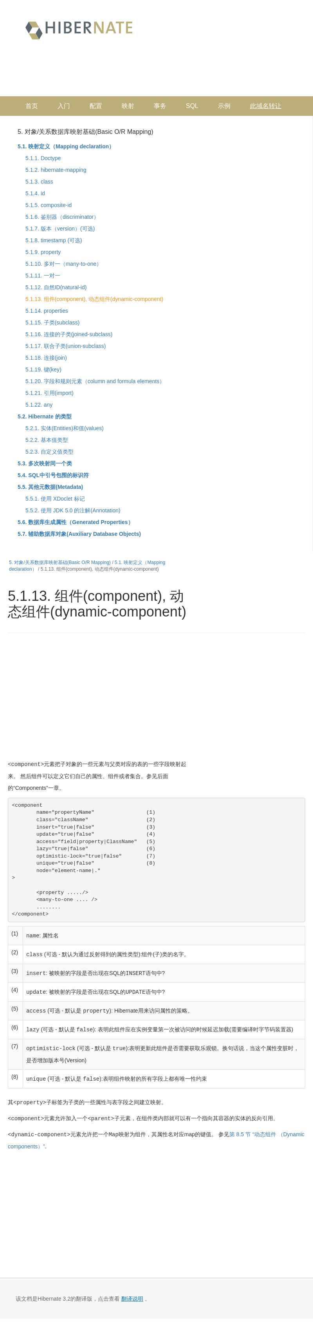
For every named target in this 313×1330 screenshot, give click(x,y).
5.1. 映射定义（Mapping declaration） (66, 146)
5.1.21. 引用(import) (49, 393)
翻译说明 (132, 1294)
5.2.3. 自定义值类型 (49, 452)
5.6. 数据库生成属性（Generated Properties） (75, 522)
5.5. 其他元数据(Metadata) (50, 487)
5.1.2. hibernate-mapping (55, 170)
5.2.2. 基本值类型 (46, 440)
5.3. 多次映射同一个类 (45, 463)
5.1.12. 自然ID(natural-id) (55, 287)
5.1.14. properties (46, 311)
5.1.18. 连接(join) (46, 358)
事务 (160, 106)
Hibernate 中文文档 (79, 29)
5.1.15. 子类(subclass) (52, 322)
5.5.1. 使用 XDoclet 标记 (55, 499)
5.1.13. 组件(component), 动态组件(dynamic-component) (94, 299)
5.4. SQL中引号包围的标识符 (53, 475)
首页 (31, 106)
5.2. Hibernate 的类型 (45, 416)
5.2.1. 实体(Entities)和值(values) (64, 428)
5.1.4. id (35, 193)
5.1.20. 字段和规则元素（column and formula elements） (95, 381)
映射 (128, 106)
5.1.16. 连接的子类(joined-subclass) (69, 334)
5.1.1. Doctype (43, 158)
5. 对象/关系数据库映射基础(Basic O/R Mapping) (85, 131)
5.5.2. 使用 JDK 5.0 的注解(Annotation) (73, 510)
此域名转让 (265, 106)
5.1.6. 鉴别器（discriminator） (62, 217)
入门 (64, 106)
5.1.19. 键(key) (43, 369)
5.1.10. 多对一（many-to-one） (63, 264)
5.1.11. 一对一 (42, 275)
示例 (224, 106)
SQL (192, 106)
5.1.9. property (43, 252)
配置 (96, 106)
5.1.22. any (38, 405)
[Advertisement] (151, 72)
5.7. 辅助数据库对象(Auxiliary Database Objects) (79, 534)
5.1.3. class (39, 181)
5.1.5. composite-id (48, 205)
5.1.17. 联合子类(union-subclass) (65, 346)
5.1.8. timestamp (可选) (53, 240)
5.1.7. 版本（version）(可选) (60, 228)
